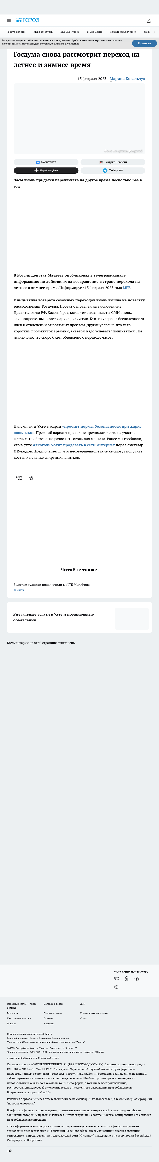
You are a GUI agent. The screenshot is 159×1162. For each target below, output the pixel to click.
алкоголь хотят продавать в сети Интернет (74, 445)
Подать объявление (123, 32)
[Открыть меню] (9, 20)
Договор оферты (53, 1003)
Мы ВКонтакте (69, 32)
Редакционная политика (94, 1013)
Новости (49, 1023)
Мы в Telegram (43, 32)
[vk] (19, 478)
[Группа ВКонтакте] (46, 162)
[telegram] (32, 478)
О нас (83, 1018)
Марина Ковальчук (127, 78)
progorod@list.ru (94, 1052)
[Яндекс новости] (113, 162)
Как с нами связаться (19, 1018)
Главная (11, 1023)
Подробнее (34, 1140)
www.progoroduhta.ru (39, 1034)
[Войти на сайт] (149, 20)
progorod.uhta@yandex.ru (22, 1058)
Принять (144, 43)
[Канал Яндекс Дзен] (46, 170)
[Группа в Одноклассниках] (127, 978)
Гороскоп (12, 1013)
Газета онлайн (16, 32)
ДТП (82, 1003)
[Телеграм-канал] (113, 170)
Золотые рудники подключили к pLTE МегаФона (79, 587)
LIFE (126, 287)
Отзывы (48, 1018)
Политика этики (53, 1013)
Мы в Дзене (94, 32)
